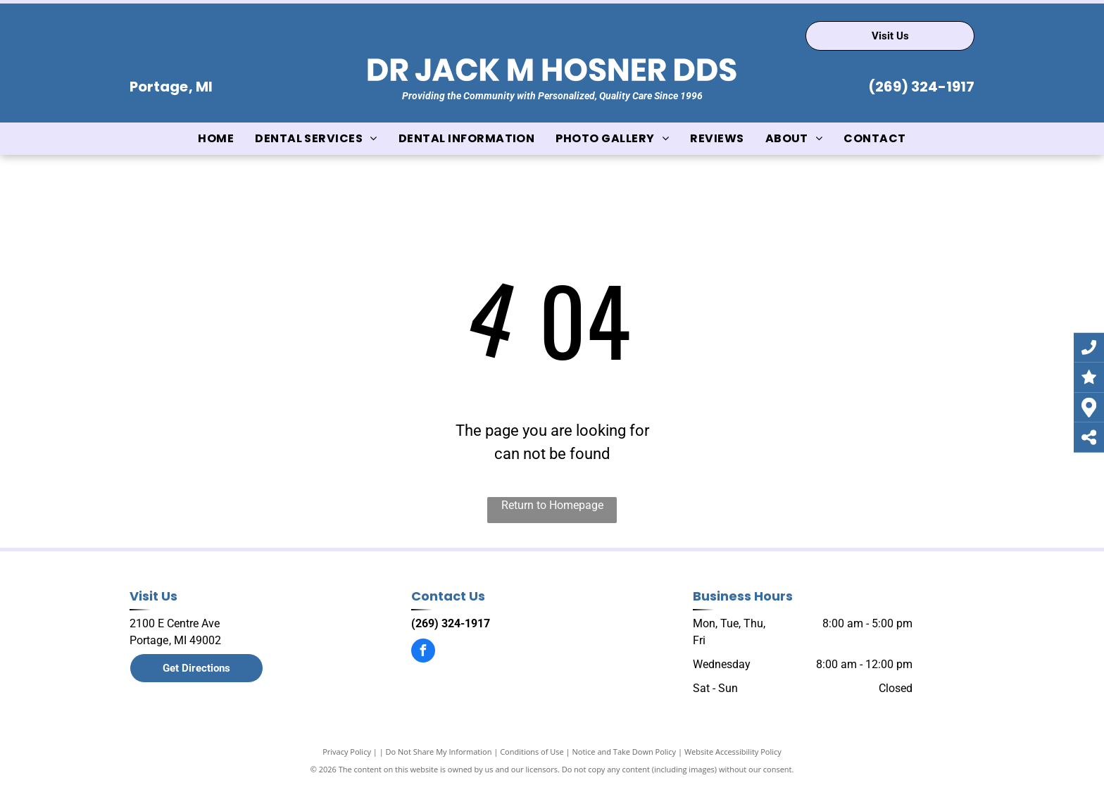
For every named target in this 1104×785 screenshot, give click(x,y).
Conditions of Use (532, 751)
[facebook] (423, 652)
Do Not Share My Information (439, 751)
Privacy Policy (346, 751)
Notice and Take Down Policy (624, 751)
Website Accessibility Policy (733, 751)
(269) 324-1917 (921, 86)
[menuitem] (215, 138)
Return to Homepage (552, 505)
